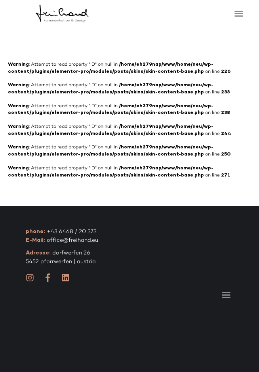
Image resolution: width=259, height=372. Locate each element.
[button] (239, 13)
